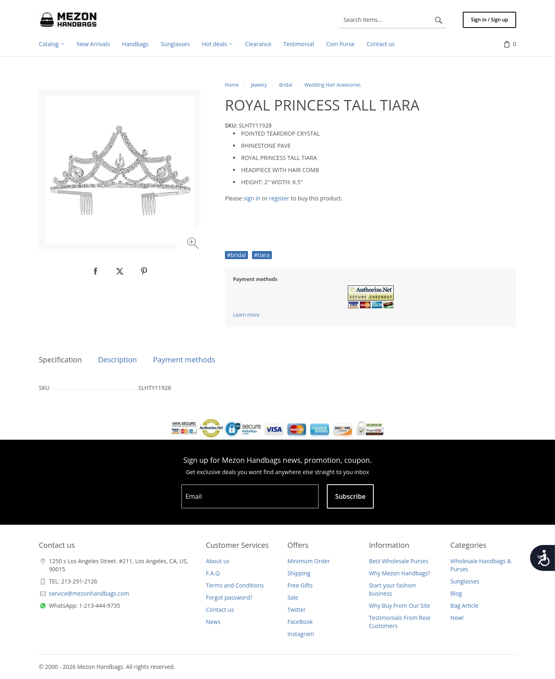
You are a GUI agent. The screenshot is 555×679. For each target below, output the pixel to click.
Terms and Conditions (235, 585)
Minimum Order (308, 561)
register (279, 198)
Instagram (300, 634)
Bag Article (464, 605)
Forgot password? (229, 597)
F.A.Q (213, 573)
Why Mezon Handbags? (399, 573)
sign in (252, 198)
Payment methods (184, 359)
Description (117, 359)
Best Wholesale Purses (398, 561)
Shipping (298, 573)
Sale (292, 597)
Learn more (246, 314)
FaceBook (300, 622)
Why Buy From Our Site (399, 605)
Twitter (296, 609)
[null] (95, 271)
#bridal (236, 255)
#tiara (262, 255)
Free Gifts (299, 585)
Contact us (220, 609)
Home (232, 84)
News (213, 622)
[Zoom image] (194, 244)
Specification (60, 359)
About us (217, 561)
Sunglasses (464, 581)
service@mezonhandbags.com (89, 593)
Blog (456, 593)
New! (457, 618)
